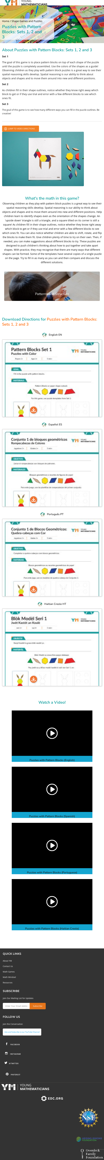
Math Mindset (9, 977)
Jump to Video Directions (21, 128)
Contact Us (8, 966)
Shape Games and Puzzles (27, 21)
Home (5, 21)
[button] (52, 733)
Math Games (9, 971)
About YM (7, 960)
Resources (7, 982)
